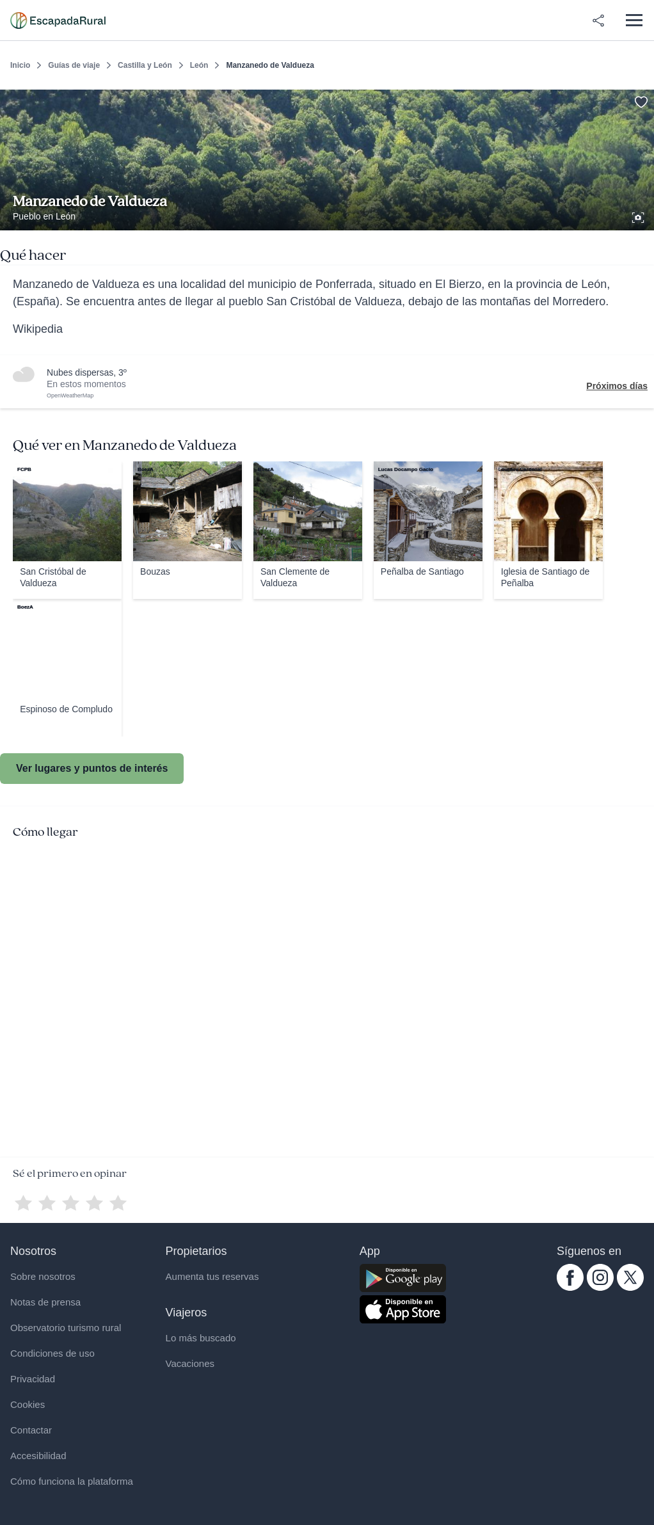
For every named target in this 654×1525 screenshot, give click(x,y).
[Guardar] (640, 99)
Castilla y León (145, 65)
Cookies (27, 1404)
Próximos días (617, 386)
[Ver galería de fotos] (639, 216)
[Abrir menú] (634, 20)
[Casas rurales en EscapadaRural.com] (58, 20)
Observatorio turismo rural (65, 1327)
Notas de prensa (45, 1302)
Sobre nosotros (43, 1276)
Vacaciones (190, 1363)
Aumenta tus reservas (212, 1276)
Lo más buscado (201, 1337)
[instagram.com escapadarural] (600, 1287)
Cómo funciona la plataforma (71, 1481)
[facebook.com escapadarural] (570, 1287)
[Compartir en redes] (598, 20)
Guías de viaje (74, 65)
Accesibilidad (38, 1455)
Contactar (31, 1430)
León (199, 65)
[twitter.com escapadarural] (630, 1287)
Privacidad (32, 1378)
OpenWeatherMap (70, 395)
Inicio (20, 65)
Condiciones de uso (52, 1353)
